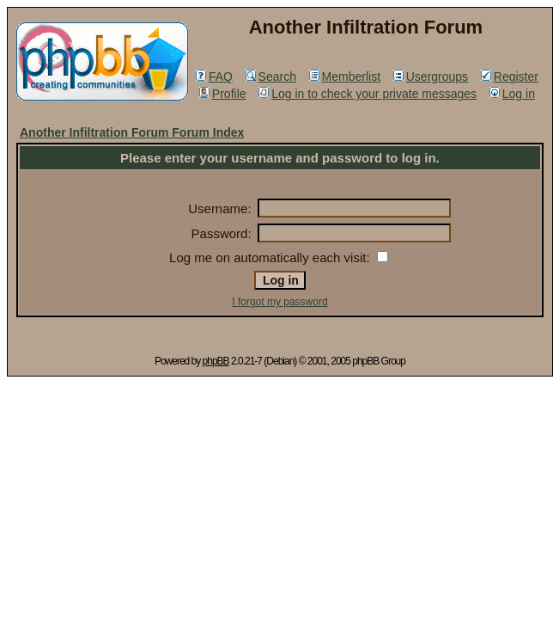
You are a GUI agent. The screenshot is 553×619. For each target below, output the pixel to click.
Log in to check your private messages (367, 94)
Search (271, 76)
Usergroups (430, 76)
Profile (222, 94)
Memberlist (344, 76)
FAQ (214, 76)
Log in (512, 94)
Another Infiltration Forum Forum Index (132, 132)
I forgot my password (279, 302)
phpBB (216, 361)
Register (509, 76)
